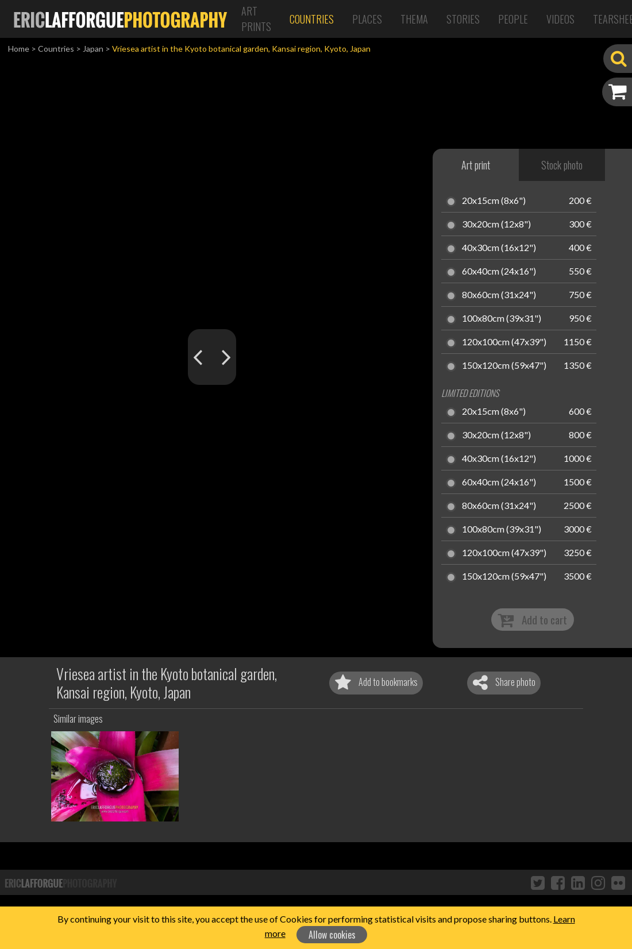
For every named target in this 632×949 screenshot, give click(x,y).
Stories (463, 18)
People (513, 18)
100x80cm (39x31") (501, 318)
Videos (560, 18)
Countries (312, 18)
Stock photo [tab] (562, 164)
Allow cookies (332, 935)
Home (18, 48)
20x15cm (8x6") (494, 201)
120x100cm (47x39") (504, 342)
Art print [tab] (475, 164)
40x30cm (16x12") (499, 248)
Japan (93, 48)
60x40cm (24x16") (499, 271)
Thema (414, 18)
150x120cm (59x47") (504, 366)
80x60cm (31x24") (499, 295)
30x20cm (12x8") (496, 224)
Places (367, 18)
